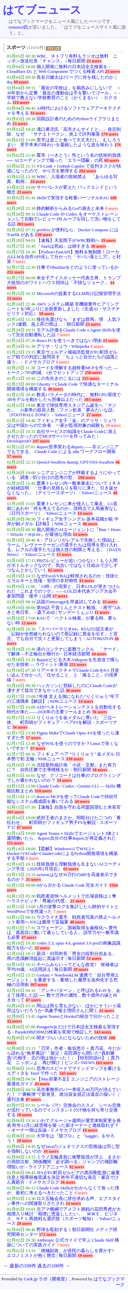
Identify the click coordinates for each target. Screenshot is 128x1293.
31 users (33, 879)
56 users (67, 1182)
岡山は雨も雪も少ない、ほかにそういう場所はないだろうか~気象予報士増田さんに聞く (64, 1008)
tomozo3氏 (18, 27)
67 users (24, 827)
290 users (86, 477)
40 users (55, 389)
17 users (59, 596)
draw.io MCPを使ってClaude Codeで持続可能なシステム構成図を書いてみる (62, 799)
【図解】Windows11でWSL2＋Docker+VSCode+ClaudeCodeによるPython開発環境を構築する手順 (62, 853)
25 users (112, 71)
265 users (15, 812)
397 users (38, 984)
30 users (98, 246)
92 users (76, 1167)
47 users (28, 937)
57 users (14, 456)
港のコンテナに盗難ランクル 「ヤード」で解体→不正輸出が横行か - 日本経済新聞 (64, 651)
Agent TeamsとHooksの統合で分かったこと (78, 1016)
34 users (37, 113)
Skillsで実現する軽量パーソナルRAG (73, 198)
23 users (93, 61)
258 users (93, 372)
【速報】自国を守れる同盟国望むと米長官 (79, 807)
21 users (110, 340)
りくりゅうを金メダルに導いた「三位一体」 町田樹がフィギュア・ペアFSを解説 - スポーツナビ (62, 722)
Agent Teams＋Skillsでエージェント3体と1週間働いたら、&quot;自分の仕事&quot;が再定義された (62, 836)
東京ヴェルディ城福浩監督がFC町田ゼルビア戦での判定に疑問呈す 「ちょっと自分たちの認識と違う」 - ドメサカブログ (63, 357)
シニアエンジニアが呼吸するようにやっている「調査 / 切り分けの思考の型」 (64, 475)
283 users (25, 224)
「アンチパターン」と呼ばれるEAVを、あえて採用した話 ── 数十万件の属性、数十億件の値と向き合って (63, 995)
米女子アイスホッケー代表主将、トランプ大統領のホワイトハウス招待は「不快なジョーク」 (64, 280)
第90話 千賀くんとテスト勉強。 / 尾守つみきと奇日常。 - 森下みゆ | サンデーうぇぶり (64, 610)
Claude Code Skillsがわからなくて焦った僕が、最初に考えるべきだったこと (63, 1190)
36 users (73, 690)
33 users (86, 580)
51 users (93, 958)
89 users (21, 82)
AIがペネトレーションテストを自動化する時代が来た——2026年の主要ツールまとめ (64, 709)
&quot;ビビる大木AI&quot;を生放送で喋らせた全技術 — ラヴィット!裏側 (63, 662)
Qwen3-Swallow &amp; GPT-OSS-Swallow (75, 462)
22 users (14, 298)
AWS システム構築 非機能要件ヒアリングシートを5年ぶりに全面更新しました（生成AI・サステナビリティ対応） (63, 309)
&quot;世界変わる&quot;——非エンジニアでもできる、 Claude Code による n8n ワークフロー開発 (63, 449)
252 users (15, 272)
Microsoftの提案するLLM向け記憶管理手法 (78, 293)
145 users (67, 1073)
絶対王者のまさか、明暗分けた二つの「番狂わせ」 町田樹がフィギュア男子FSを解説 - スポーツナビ (64, 822)
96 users (90, 523)
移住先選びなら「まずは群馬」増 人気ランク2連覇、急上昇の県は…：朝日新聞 (64, 322)
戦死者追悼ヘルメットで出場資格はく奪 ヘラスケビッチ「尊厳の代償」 (61, 898)
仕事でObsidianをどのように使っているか (78, 267)
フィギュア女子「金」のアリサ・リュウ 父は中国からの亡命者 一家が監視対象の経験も (64, 423)
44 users (81, 801)
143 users (102, 1032)
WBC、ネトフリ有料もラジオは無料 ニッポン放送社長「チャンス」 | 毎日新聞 (62, 58)
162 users (104, 1062)
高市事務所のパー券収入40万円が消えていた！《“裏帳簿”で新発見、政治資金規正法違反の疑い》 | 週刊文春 (64, 1094)
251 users (78, 664)
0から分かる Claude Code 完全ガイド (72, 885)
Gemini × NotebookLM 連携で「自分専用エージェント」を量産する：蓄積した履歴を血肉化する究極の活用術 (63, 980)
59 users (46, 313)
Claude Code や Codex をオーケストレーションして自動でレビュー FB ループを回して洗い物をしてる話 (64, 219)
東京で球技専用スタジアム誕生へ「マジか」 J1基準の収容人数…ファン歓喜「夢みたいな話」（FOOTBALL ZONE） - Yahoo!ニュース (62, 410)
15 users (63, 554)
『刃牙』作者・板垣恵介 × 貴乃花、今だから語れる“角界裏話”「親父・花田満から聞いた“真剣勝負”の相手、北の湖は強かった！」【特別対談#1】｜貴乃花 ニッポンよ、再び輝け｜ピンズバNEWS (64, 1055)
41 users (106, 1010)
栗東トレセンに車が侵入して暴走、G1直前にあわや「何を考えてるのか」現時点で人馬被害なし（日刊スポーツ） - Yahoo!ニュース (62, 508)
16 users (90, 1130)
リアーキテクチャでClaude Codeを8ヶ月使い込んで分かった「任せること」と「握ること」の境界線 (63, 675)
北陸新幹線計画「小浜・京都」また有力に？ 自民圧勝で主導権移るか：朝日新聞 (61, 767)
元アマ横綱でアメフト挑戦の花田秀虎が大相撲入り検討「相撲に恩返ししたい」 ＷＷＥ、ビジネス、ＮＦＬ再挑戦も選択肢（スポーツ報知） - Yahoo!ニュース (64, 1216)
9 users (111, 208)
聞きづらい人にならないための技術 (72, 1037)
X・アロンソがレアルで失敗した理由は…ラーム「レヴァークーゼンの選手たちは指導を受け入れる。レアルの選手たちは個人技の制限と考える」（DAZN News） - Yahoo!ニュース (64, 547)
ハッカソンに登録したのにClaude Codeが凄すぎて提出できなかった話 (62, 688)
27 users (93, 414)
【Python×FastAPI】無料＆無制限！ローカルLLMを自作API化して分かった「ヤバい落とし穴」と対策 (64, 257)
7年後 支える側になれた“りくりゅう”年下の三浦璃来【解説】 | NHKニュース (63, 699)
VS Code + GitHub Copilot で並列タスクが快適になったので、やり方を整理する (64, 168)
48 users (77, 922)
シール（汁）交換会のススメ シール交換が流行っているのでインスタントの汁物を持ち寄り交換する (64, 1110)
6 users (96, 346)
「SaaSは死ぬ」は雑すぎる (63, 246)
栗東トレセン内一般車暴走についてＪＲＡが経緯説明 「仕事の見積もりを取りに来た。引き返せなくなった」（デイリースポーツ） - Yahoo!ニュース (64, 488)
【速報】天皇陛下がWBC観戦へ (68, 240)
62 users (55, 570)
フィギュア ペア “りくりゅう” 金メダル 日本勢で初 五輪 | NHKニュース (63, 756)
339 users (74, 759)
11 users (102, 612)
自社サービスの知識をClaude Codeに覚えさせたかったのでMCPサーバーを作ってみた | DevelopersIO (62, 436)
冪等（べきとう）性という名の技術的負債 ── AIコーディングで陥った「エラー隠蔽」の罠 (64, 157)
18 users (99, 769)
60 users (111, 160)
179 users (109, 134)
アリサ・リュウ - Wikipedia (63, 346)
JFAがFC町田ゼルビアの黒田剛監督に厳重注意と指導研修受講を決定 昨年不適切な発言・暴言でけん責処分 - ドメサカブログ (63, 1177)
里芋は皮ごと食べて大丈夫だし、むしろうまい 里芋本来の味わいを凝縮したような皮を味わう (64, 142)
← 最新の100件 (19, 1265)
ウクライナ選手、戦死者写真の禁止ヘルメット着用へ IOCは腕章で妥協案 (64, 919)
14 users (85, 513)
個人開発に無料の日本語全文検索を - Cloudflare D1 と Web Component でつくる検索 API (58, 69)
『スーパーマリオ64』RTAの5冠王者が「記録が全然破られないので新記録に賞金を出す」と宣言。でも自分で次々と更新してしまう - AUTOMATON (62, 634)
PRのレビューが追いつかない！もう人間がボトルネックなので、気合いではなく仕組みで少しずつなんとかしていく (62, 565)
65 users (70, 869)
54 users (80, 534)
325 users (90, 378)
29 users (80, 969)
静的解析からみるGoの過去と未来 (70, 208)
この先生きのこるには (59, 378)
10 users (112, 425)
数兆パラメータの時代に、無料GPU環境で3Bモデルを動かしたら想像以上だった (64, 397)
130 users (44, 234)
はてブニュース (42, 10)
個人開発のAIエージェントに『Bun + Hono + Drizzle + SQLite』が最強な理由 (63, 532)
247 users (41, 441)
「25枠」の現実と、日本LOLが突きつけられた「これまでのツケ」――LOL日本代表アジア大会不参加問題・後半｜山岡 (63, 591)
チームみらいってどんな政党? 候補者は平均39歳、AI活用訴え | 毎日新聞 (62, 967)
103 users (92, 399)
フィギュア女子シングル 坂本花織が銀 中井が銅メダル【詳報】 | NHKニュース (63, 521)
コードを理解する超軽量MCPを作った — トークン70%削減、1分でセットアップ (62, 370)
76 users (99, 712)
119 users (20, 102)
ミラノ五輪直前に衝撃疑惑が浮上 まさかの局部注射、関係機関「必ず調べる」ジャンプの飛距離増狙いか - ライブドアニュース (64, 1162)
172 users (47, 1234)
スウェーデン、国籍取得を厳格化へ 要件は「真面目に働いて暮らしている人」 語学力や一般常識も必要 (63, 932)
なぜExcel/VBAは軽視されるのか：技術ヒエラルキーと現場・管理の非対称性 (63, 578)
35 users (109, 601)
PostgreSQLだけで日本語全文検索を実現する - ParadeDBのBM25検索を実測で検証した (63, 1029)
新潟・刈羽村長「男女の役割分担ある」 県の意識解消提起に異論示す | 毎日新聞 (64, 956)
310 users (43, 791)
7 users (18, 261)
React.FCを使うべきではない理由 (69, 340)
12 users (28, 623)
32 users (14, 1021)
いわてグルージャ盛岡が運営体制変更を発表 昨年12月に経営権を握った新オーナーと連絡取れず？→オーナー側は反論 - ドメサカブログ (64, 1125)
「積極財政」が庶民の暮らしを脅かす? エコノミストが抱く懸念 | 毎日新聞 (62, 1253)
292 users (87, 171)
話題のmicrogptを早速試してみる (69, 601)
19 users (108, 240)
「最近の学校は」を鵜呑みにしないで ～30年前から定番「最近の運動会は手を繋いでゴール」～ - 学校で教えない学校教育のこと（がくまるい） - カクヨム (64, 95)
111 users (15, 843)
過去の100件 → (53, 1265)
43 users (41, 1083)
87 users (33, 1099)
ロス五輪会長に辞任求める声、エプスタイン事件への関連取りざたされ (64, 1201)
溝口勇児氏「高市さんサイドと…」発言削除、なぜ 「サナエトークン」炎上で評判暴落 (64, 132)
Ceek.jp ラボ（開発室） (47, 1279)
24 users (37, 181)
